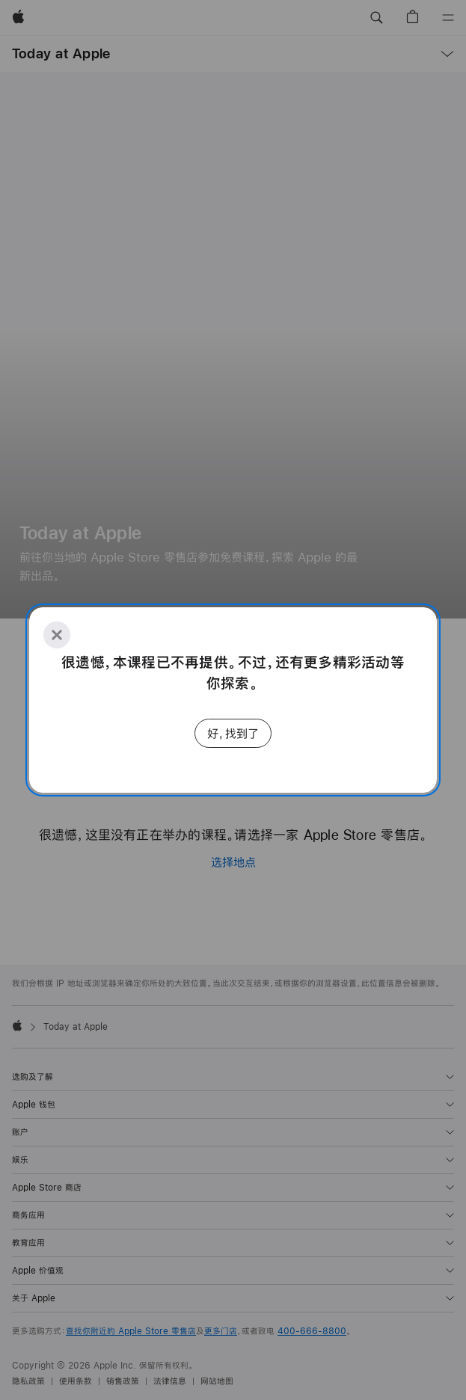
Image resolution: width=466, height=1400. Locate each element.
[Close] (56, 634)
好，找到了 (233, 733)
